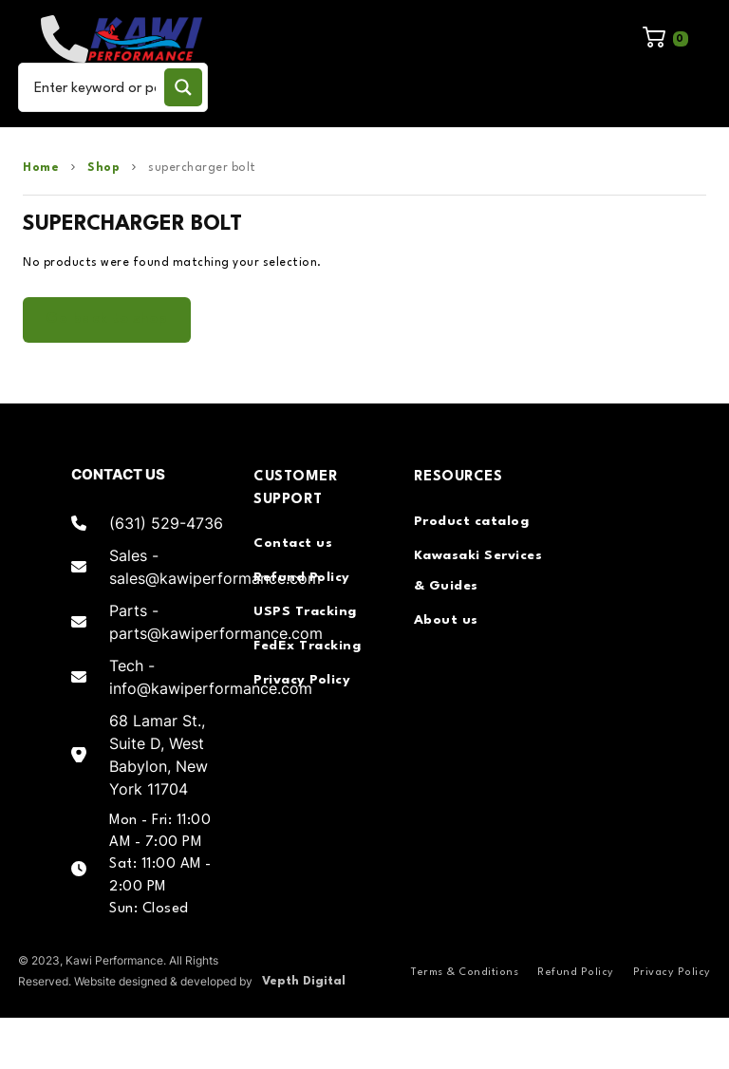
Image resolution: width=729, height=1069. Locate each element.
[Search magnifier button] (183, 87)
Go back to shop (107, 319)
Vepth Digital (304, 981)
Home (41, 168)
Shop (103, 168)
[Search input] (95, 87)
